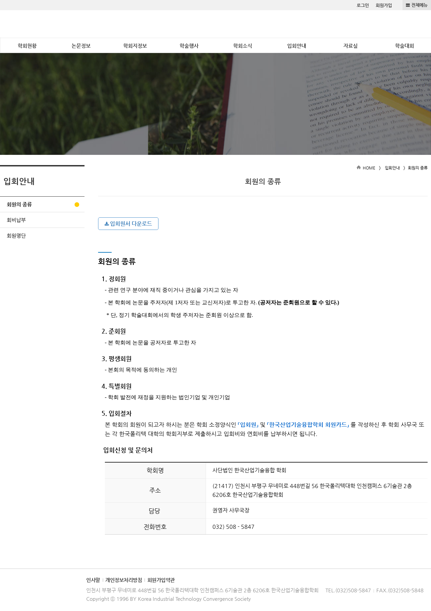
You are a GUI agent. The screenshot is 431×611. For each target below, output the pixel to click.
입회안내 (296, 46)
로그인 (363, 5)
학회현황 (27, 46)
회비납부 (16, 220)
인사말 (93, 580)
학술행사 (189, 46)
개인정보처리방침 (123, 580)
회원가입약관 (161, 580)
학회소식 (242, 46)
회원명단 (16, 235)
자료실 (350, 46)
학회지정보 (135, 46)
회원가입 (384, 5)
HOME (369, 167)
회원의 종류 (19, 204)
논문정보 (81, 46)
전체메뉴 (419, 4)
